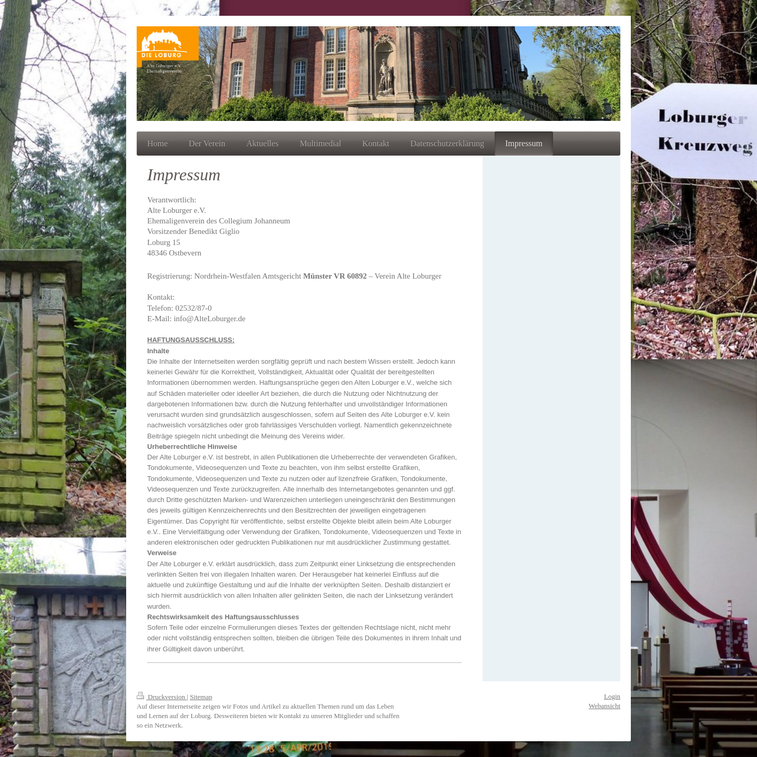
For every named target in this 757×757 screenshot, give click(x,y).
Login (612, 696)
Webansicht (604, 706)
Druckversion (162, 697)
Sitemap (201, 697)
